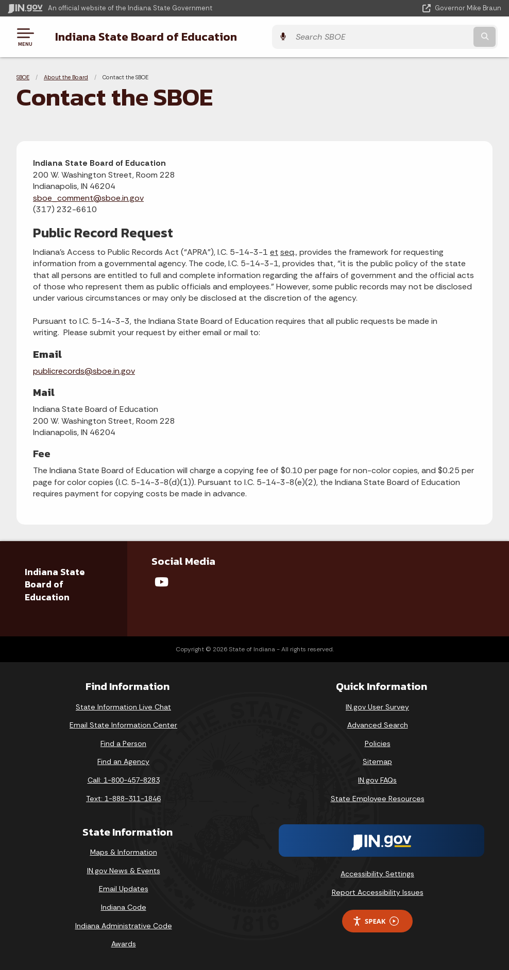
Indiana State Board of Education (142, 36)
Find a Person (123, 743)
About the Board (66, 77)
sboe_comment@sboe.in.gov (88, 198)
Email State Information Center (123, 725)
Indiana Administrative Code (123, 925)
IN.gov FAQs (377, 780)
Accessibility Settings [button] (377, 873)
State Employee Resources (378, 798)
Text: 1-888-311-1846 (123, 798)
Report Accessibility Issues (377, 892)
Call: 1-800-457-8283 (124, 780)
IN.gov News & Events (123, 870)
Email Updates (123, 888)
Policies (378, 743)
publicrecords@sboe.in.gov (84, 371)
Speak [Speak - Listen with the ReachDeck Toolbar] (375, 921)
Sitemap (377, 761)
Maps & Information (123, 852)
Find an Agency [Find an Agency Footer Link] (123, 761)
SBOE (22, 77)
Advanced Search (377, 725)
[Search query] (427, 37)
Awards (123, 943)
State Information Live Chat (123, 707)
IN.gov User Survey (377, 707)
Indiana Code (123, 907)
